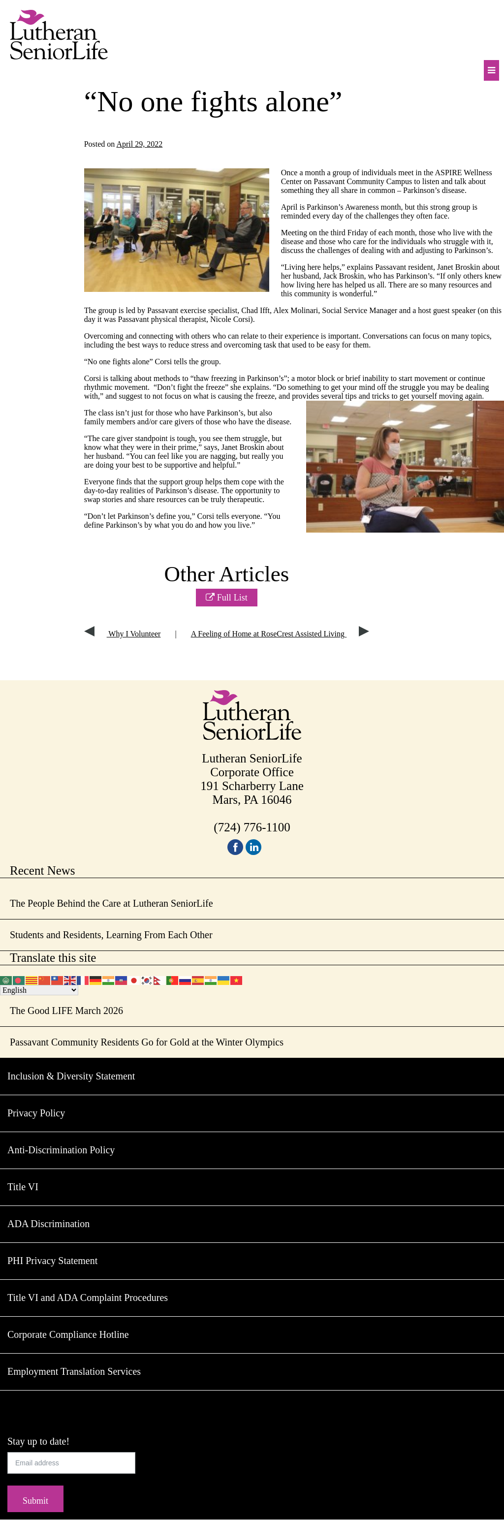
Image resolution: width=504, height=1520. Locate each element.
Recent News (42, 870)
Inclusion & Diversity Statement (71, 1076)
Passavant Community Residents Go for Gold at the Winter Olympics (147, 1042)
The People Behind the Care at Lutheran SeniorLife (111, 903)
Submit (35, 1501)
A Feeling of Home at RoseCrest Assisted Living (280, 634)
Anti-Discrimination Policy (61, 1149)
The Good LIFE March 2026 (66, 1010)
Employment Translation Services (74, 1371)
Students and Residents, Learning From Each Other (111, 934)
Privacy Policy (36, 1113)
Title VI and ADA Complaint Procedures (87, 1297)
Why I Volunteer (122, 634)
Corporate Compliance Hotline (68, 1334)
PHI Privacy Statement (52, 1260)
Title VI (22, 1186)
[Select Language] (39, 990)
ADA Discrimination (48, 1223)
